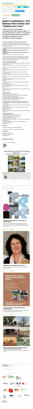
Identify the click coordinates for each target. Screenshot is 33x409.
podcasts (12, 11)
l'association (10, 9)
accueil (4, 9)
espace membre (20, 11)
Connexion (9, 7)
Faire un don (26, 7)
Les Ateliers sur (6, 369)
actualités (21, 9)
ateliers (16, 9)
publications (5, 11)
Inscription (14, 7)
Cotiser (19, 7)
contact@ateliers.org (5, 368)
